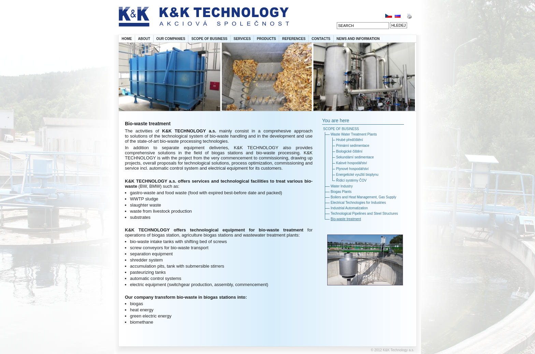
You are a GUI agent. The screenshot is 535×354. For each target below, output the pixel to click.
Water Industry (342, 186)
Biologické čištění (349, 151)
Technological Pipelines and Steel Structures (364, 213)
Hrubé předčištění (349, 140)
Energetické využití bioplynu (357, 174)
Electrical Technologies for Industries (358, 202)
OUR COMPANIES (170, 39)
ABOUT (144, 39)
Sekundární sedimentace (355, 157)
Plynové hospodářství (352, 169)
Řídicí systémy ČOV (351, 180)
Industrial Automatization (349, 208)
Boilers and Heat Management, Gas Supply (363, 197)
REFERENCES (293, 39)
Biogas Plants (341, 192)
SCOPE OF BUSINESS (209, 39)
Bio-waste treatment (346, 219)
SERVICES (241, 39)
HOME (127, 39)
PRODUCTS (266, 39)
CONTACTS (321, 39)
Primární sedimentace (352, 145)
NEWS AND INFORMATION (358, 39)
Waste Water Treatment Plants (354, 134)
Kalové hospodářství (351, 163)
